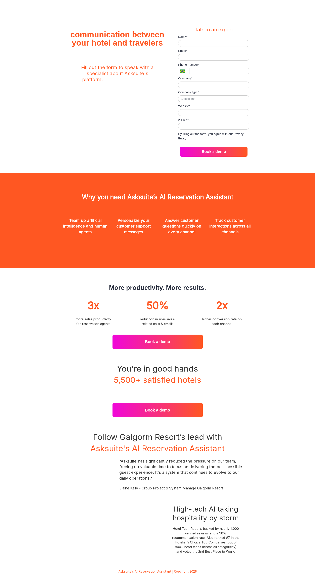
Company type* (188, 92)
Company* (185, 78)
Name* (182, 37)
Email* (182, 50)
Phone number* (188, 64)
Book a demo (214, 151)
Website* (184, 106)
